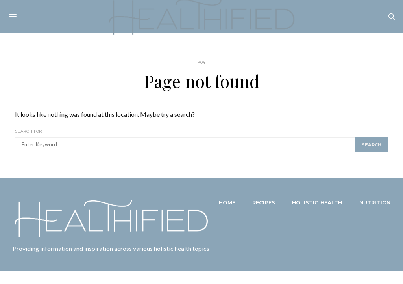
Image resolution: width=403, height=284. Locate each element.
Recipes (263, 202)
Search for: (29, 131)
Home (227, 202)
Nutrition (374, 202)
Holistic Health (317, 202)
